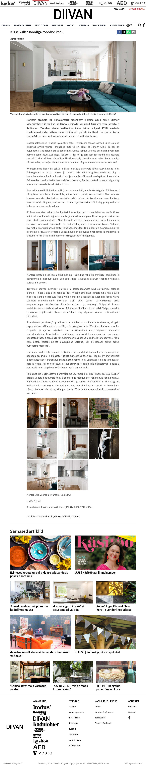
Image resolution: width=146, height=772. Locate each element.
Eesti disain (41, 25)
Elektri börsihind (103, 723)
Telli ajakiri (119, 9)
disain (57, 516)
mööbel (66, 516)
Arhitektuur (117, 25)
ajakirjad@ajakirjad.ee (72, 763)
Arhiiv (98, 706)
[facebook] (119, 32)
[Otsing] (139, 25)
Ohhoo (5, 25)
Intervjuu (57, 25)
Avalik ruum (99, 25)
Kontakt (132, 712)
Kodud (70, 25)
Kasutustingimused (104, 712)
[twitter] (124, 32)
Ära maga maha (22, 25)
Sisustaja (83, 25)
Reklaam (132, 706)
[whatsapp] (128, 32)
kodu (50, 516)
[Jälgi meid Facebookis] (144, 25)
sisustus (75, 516)
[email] (133, 32)
